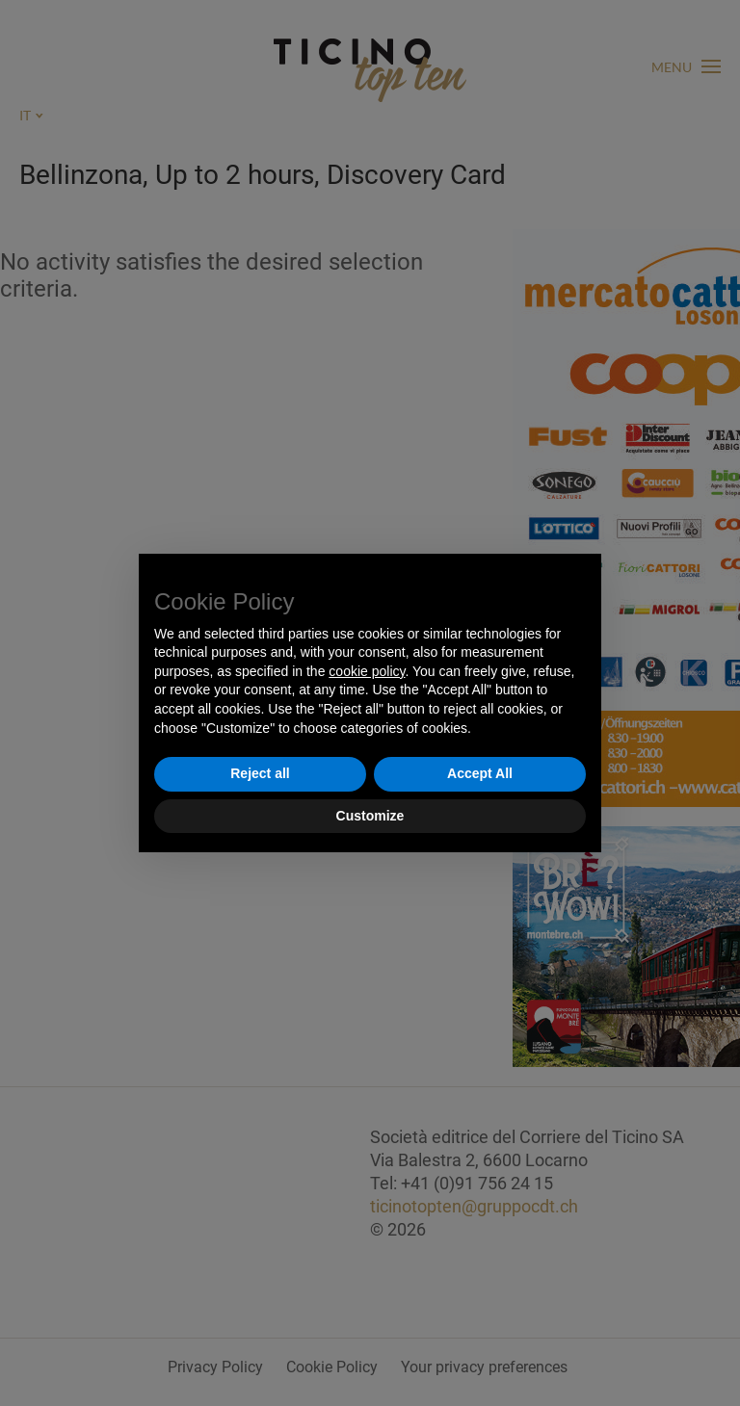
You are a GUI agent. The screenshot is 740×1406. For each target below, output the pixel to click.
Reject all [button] (259, 773)
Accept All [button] (480, 773)
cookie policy (367, 671)
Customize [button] (370, 815)
